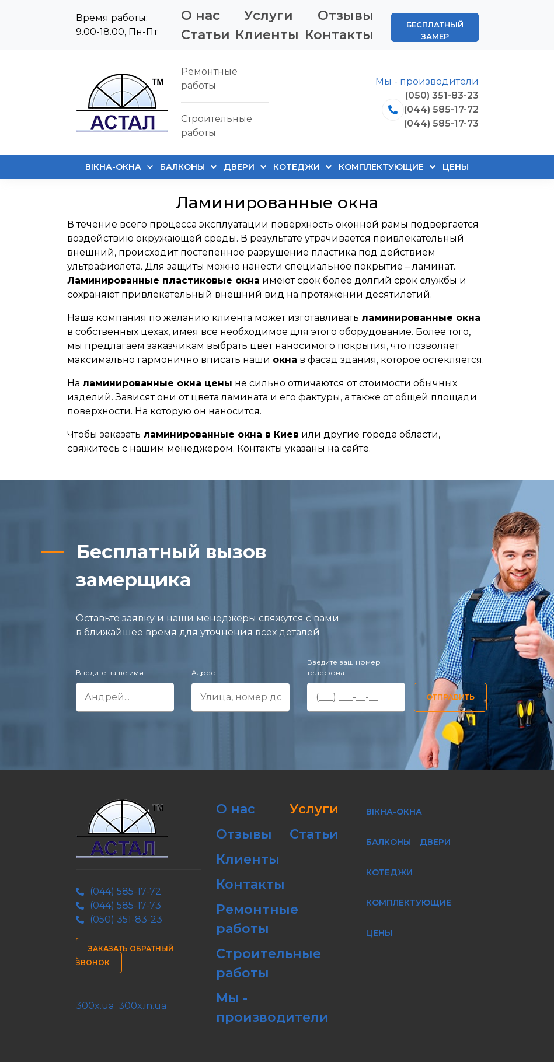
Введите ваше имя (110, 672)
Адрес (203, 672)
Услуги (268, 15)
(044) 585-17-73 (441, 123)
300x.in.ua (142, 1005)
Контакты (339, 35)
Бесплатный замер (435, 30)
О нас (200, 15)
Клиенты (267, 35)
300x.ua (95, 1005)
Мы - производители (427, 81)
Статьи (205, 35)
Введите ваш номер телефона (344, 667)
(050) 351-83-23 (442, 95)
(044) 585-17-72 (441, 109)
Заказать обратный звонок (125, 955)
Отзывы (346, 15)
